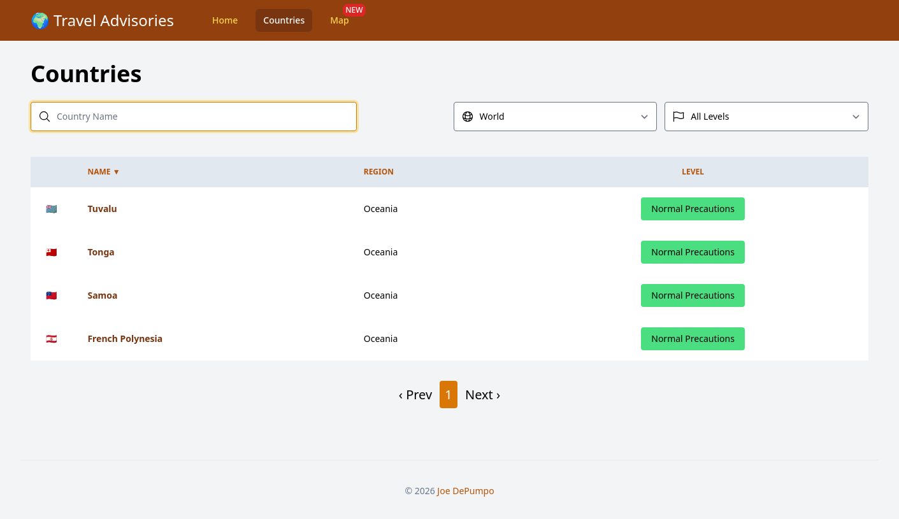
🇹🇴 (51, 252)
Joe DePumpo (465, 491)
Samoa (102, 295)
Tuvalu (102, 209)
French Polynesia (124, 338)
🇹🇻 (51, 209)
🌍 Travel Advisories (102, 20)
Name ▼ (103, 171)
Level (693, 171)
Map (339, 20)
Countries (284, 20)
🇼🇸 (51, 295)
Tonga (100, 252)
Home (225, 20)
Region (379, 171)
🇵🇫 (51, 338)
